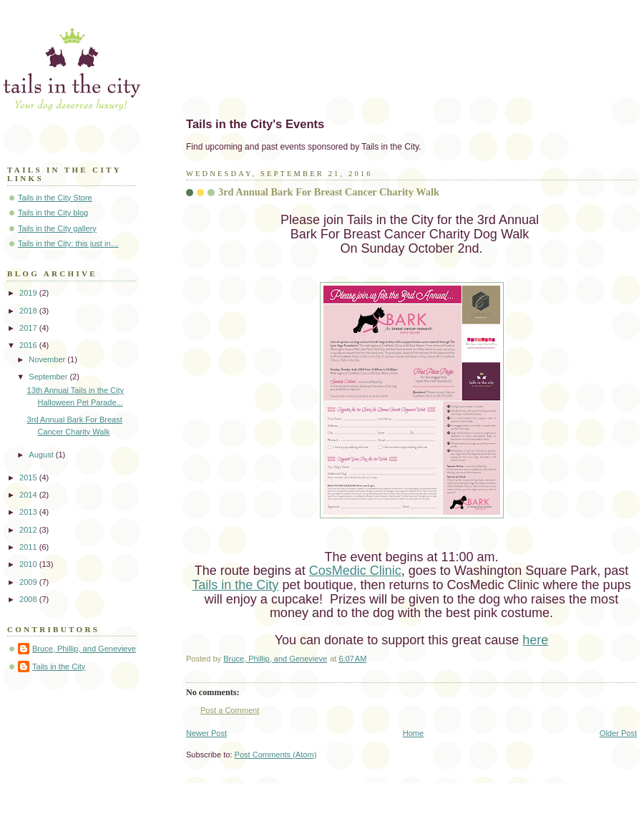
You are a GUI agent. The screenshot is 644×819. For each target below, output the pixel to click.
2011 (29, 547)
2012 (29, 529)
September (49, 376)
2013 (29, 512)
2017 (29, 328)
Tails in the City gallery (57, 228)
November (48, 359)
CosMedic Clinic (355, 570)
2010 (29, 564)
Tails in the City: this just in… (68, 243)
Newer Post (206, 733)
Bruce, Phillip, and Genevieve (84, 648)
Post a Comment (229, 710)
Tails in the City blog (53, 212)
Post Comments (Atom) (276, 754)
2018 (29, 310)
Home (413, 733)
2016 (29, 345)
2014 (29, 494)
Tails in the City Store (55, 197)
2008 (29, 599)
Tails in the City (235, 585)
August (42, 454)
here (535, 640)
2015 (29, 477)
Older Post (618, 733)
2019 (29, 293)
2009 (29, 582)
